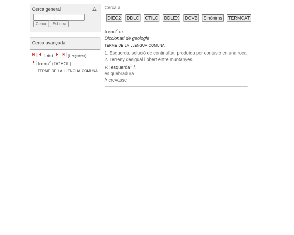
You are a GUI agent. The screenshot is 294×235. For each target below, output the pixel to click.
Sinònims (212, 18)
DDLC (133, 18)
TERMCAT (239, 18)
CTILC (151, 18)
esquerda (120, 67)
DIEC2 (114, 18)
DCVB (191, 18)
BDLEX (171, 18)
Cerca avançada (49, 42)
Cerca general (46, 9)
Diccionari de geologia (127, 38)
